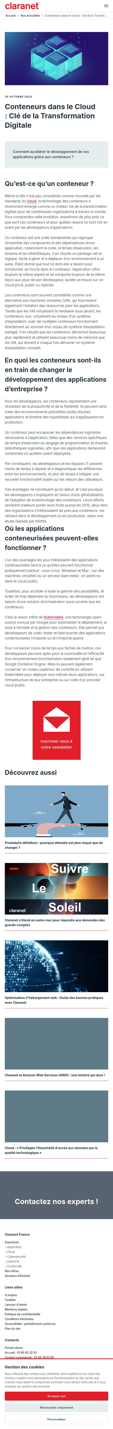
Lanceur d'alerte (16, 1304)
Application (14, 1247)
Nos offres (12, 1271)
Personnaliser (56, 1419)
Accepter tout (56, 1396)
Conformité (14, 1266)
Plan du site (12, 1328)
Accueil (11, 15)
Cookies (10, 1299)
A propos (11, 1295)
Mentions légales (16, 1309)
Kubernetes (53, 617)
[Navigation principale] (106, 6)
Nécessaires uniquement (56, 1407)
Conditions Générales (19, 1319)
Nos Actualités (30, 15)
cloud (31, 201)
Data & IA (13, 1261)
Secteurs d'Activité (17, 1275)
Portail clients (14, 1347)
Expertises (12, 1242)
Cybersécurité (16, 1256)
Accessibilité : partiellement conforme (30, 1323)
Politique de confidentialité (22, 1314)
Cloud (11, 1251)
